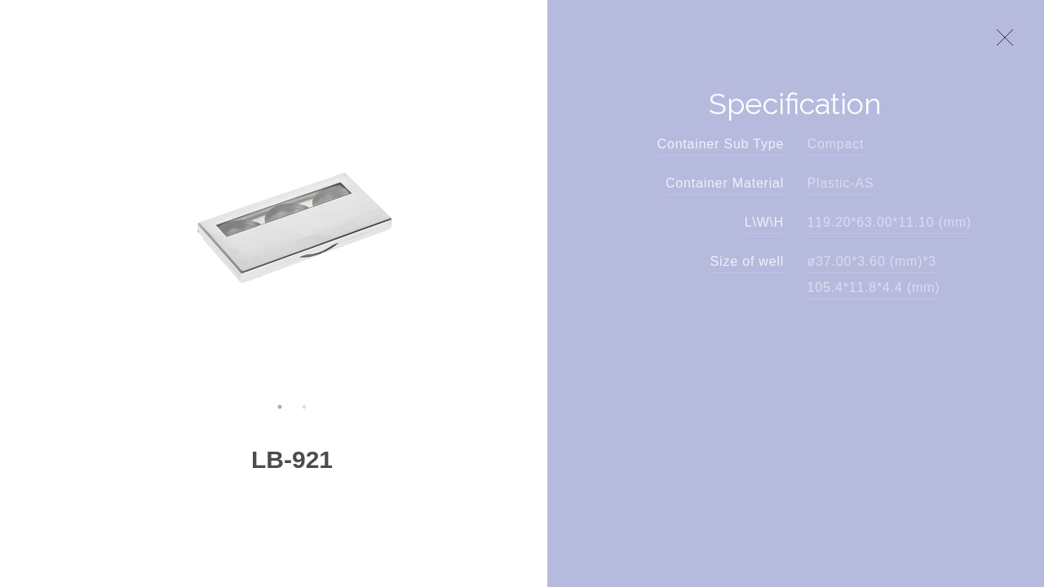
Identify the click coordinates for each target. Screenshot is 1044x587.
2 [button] (304, 407)
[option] (292, 219)
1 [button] (280, 407)
